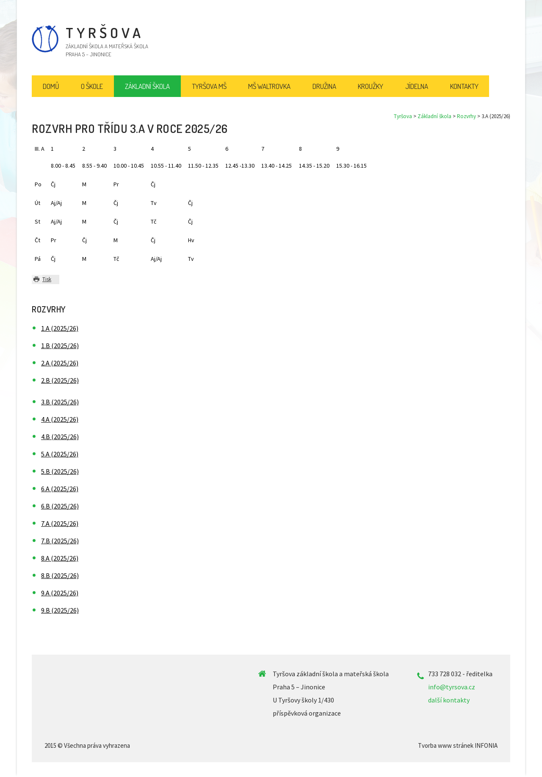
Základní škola (434, 116)
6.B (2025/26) (60, 506)
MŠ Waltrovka (269, 86)
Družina (324, 86)
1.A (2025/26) (59, 328)
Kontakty (464, 86)
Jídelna (416, 86)
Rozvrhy (466, 116)
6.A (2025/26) (59, 488)
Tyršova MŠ (209, 86)
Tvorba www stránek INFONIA (458, 745)
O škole (92, 86)
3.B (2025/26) (60, 402)
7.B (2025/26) (60, 540)
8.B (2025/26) (60, 575)
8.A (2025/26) (59, 558)
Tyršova (403, 116)
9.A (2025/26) (59, 593)
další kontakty (449, 700)
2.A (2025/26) (59, 363)
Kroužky (370, 86)
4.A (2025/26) (59, 419)
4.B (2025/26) (60, 436)
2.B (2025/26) (60, 380)
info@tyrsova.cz (451, 687)
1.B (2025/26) (60, 345)
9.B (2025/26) (60, 610)
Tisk (46, 279)
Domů (51, 86)
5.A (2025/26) (59, 454)
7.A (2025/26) (59, 523)
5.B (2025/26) (60, 471)
